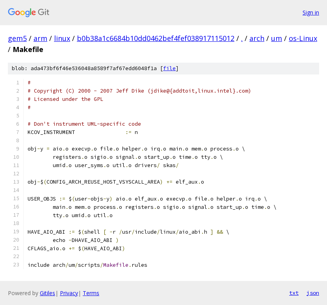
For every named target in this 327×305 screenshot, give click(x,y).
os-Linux (303, 38)
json (313, 292)
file (169, 68)
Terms (91, 293)
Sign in (311, 12)
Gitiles (47, 293)
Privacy (69, 293)
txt (294, 292)
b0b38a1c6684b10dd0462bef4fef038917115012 (155, 38)
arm (40, 38)
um (276, 38)
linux (62, 38)
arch (256, 38)
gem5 (17, 38)
